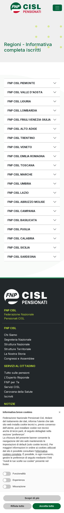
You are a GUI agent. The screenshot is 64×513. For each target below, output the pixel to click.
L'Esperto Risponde (16, 377)
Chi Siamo (10, 335)
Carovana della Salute (18, 391)
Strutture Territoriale (17, 349)
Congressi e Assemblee (19, 358)
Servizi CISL (12, 387)
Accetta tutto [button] (46, 506)
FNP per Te (11, 382)
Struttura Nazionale (17, 344)
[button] (59, 412)
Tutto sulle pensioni (16, 372)
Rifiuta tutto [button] (17, 506)
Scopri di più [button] (32, 498)
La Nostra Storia (14, 353)
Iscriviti (8, 396)
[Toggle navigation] (57, 8)
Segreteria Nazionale (17, 339)
